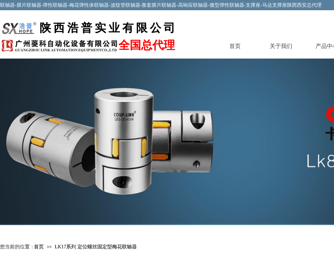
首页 (235, 46)
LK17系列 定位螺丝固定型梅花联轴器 (96, 246)
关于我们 (281, 46)
